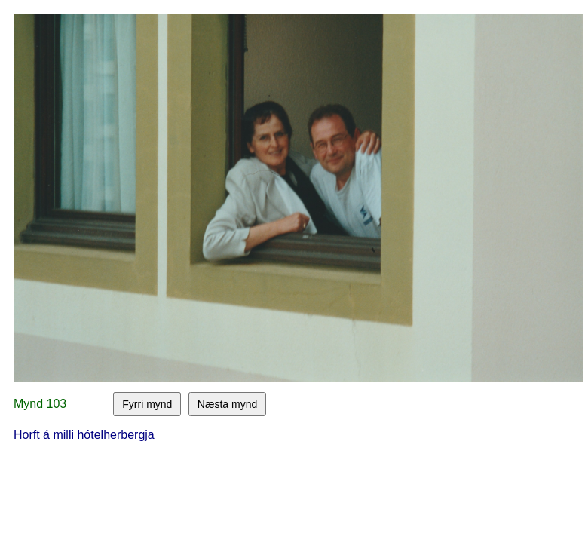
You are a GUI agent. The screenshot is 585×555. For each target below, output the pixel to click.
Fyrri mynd (147, 404)
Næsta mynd (227, 404)
